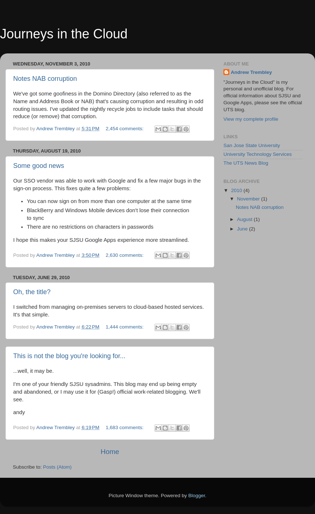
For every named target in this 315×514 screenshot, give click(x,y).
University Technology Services (257, 154)
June (243, 229)
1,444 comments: (125, 327)
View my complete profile (250, 119)
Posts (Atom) (57, 467)
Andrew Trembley (251, 72)
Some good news (38, 165)
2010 (237, 190)
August (245, 219)
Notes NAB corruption (45, 78)
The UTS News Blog (245, 163)
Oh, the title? (32, 292)
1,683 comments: (125, 427)
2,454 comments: (125, 128)
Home (110, 451)
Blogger (196, 495)
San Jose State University (251, 145)
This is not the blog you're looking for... (69, 356)
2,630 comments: (125, 255)
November (249, 199)
